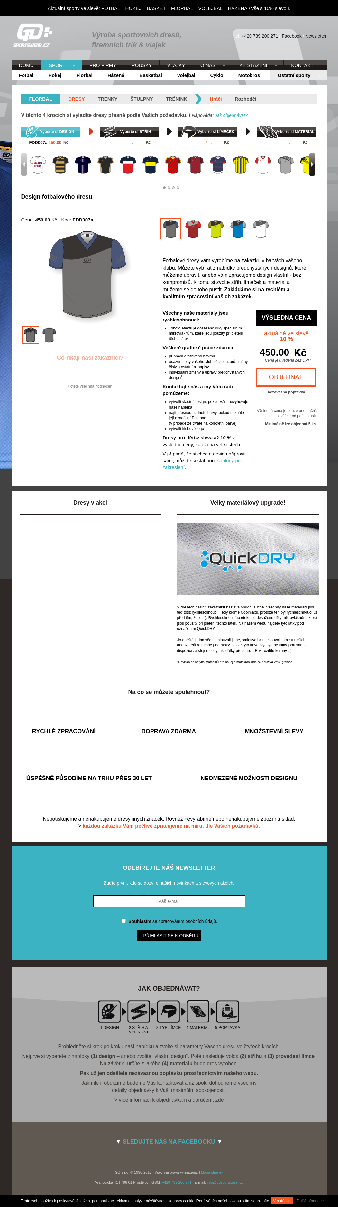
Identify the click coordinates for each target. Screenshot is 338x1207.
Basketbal (150, 75)
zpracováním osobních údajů (187, 921)
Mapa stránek (212, 1172)
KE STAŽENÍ (254, 65)
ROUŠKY (142, 65)
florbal (40, 99)
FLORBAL (182, 8)
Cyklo (216, 75)
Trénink (176, 99)
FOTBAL (110, 8)
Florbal (85, 75)
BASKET (156, 8)
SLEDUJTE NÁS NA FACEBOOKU (169, 1142)
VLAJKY (176, 65)
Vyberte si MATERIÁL (294, 132)
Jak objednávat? (231, 115)
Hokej (54, 75)
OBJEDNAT (286, 377)
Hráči (216, 99)
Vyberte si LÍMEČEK (215, 132)
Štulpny (142, 99)
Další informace (310, 1201)
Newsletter (315, 36)
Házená (115, 75)
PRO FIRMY (102, 65)
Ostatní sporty (295, 75)
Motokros (249, 75)
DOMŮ (26, 65)
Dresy (76, 99)
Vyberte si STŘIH (135, 132)
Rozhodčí (246, 99)
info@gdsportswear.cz (225, 1182)
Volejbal (186, 75)
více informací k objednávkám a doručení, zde (171, 1100)
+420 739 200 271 (260, 36)
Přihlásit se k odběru (171, 935)
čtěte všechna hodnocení (91, 386)
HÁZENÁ (237, 8)
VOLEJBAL (210, 8)
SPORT (58, 65)
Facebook (291, 36)
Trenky (108, 99)
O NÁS (209, 65)
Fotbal (26, 75)
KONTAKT (302, 65)
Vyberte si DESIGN (57, 132)
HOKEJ (133, 8)
